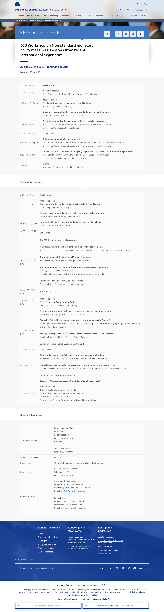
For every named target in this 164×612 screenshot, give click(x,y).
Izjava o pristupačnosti (108, 550)
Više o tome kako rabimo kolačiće (96, 599)
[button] (141, 4)
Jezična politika (104, 553)
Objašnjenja (43, 540)
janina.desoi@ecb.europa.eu (76, 508)
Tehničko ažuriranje (76, 542)
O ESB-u (119, 10)
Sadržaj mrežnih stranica (25, 559)
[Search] (125, 4)
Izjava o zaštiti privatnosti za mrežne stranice (110, 541)
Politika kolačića (105, 546)
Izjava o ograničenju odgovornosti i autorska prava (81, 538)
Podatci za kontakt (46, 548)
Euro (88, 16)
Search (138, 4)
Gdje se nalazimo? (46, 551)
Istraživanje (99, 16)
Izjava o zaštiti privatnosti (67, 599)
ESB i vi (129, 10)
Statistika (77, 16)
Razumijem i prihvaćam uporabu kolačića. (115, 606)
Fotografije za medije (47, 544)
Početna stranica (21, 21)
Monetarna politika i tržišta (28, 16)
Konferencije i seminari (53, 21)
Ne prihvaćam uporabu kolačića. (48, 606)
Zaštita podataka (105, 537)
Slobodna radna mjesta (48, 537)
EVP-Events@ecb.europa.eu (76, 491)
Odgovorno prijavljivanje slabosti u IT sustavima (79, 547)
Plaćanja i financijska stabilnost (56, 16)
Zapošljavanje (141, 10)
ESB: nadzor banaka (137, 15)
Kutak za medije (116, 16)
